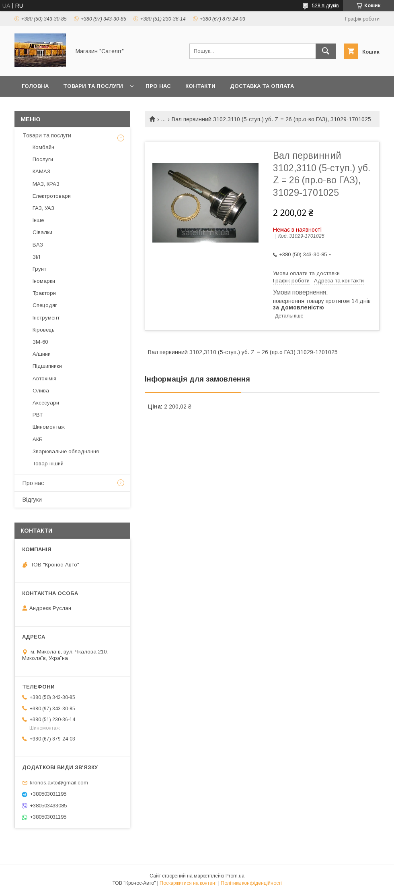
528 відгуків (325, 5)
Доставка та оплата (262, 86)
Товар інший (48, 463)
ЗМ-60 (40, 342)
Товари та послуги (93, 86)
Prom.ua (235, 876)
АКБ (38, 439)
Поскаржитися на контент (188, 883)
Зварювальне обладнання (66, 451)
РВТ (38, 415)
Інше (38, 220)
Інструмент (46, 318)
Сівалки (42, 232)
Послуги (43, 159)
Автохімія (44, 378)
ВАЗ (38, 245)
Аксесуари (46, 403)
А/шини (42, 354)
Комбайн (43, 147)
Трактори (44, 293)
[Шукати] (326, 51)
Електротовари (52, 196)
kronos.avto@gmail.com (59, 783)
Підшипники (47, 366)
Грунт (39, 269)
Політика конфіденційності (251, 883)
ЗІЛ (36, 257)
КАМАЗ (41, 171)
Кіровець (44, 330)
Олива (41, 391)
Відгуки (32, 499)
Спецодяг (45, 305)
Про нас (158, 86)
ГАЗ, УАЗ (43, 208)
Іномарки (44, 281)
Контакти (200, 86)
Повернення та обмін (56, 107)
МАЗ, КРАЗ (46, 184)
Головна (35, 86)
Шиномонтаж (49, 427)
